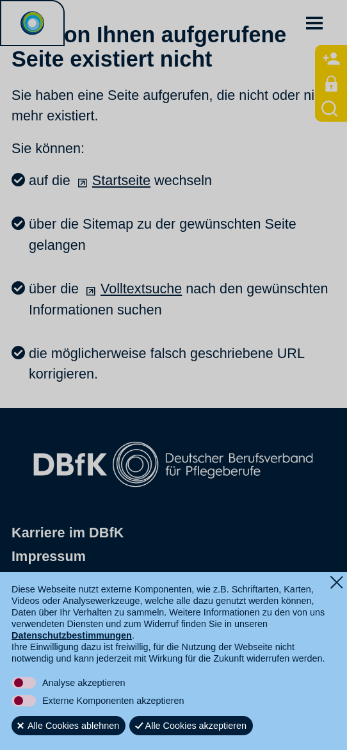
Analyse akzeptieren (83, 683)
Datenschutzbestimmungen (72, 635)
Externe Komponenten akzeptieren (113, 701)
